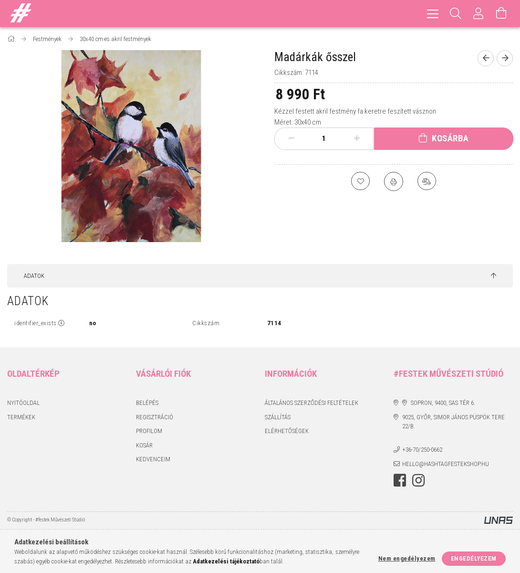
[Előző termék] (486, 58)
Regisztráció (154, 417)
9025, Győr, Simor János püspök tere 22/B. (453, 422)
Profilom (149, 431)
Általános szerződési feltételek (311, 402)
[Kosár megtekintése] (501, 13)
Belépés (147, 402)
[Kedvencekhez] (360, 181)
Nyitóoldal (23, 402)
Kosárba (450, 138)
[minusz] (291, 138)
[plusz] (357, 138)
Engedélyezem (474, 558)
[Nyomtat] (393, 181)
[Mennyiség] (323, 138)
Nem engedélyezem (407, 558)
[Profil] (478, 13)
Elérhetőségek (287, 431)
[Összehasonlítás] (427, 181)
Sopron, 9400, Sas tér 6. (443, 402)
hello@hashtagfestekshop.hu (445, 463)
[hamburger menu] (432, 13)
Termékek (21, 417)
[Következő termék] (505, 58)
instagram (418, 480)
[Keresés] (455, 13)
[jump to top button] (493, 276)
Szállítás (278, 417)
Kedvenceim (153, 459)
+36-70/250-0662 (422, 449)
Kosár (144, 445)
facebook (400, 480)
